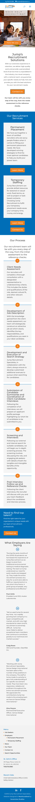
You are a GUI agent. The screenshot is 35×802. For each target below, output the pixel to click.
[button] (2, 28)
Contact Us (17, 91)
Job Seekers (9, 732)
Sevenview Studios (17, 799)
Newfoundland (24, 796)
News (7, 744)
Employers (8, 735)
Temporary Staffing (14, 741)
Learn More (17, 170)
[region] (17, 28)
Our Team (8, 747)
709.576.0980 (8, 767)
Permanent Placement (16, 738)
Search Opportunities (12, 753)
